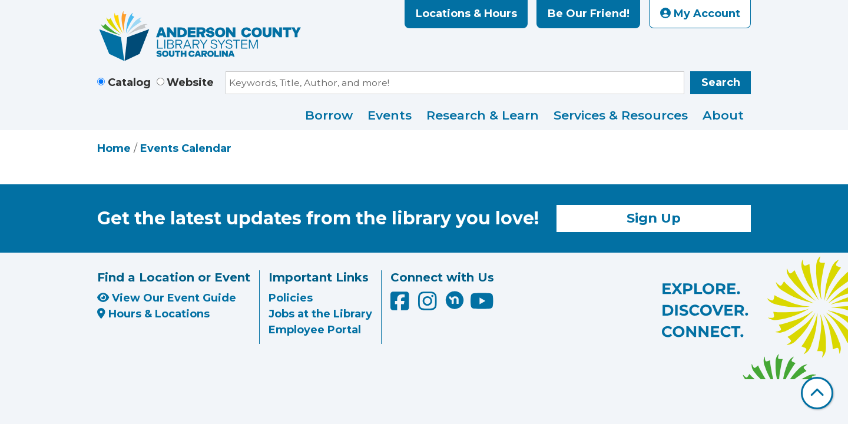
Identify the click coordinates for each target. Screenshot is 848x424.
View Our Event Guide (166, 298)
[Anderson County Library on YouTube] (482, 305)
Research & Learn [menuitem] (482, 115)
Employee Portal (315, 329)
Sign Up (654, 218)
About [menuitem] (723, 115)
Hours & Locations (153, 313)
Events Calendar (185, 148)
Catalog (129, 82)
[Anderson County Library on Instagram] (429, 305)
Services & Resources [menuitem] (621, 115)
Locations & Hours (466, 13)
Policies (291, 298)
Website (190, 82)
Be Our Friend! (589, 13)
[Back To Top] (817, 393)
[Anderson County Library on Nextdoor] (454, 299)
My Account (700, 13)
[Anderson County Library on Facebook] (401, 305)
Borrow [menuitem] (329, 115)
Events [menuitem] (389, 115)
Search (720, 82)
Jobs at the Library (320, 313)
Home (114, 148)
